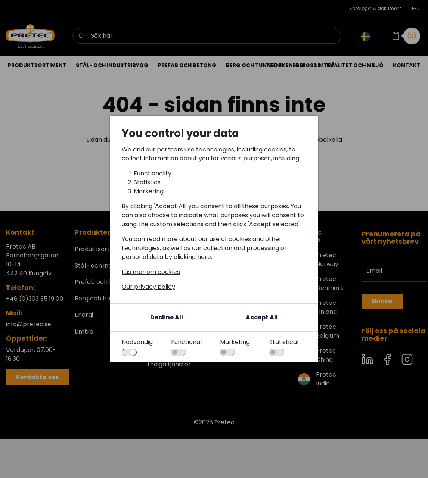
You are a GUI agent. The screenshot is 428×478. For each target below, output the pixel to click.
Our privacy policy (148, 286)
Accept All (262, 317)
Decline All (166, 317)
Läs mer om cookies (151, 272)
